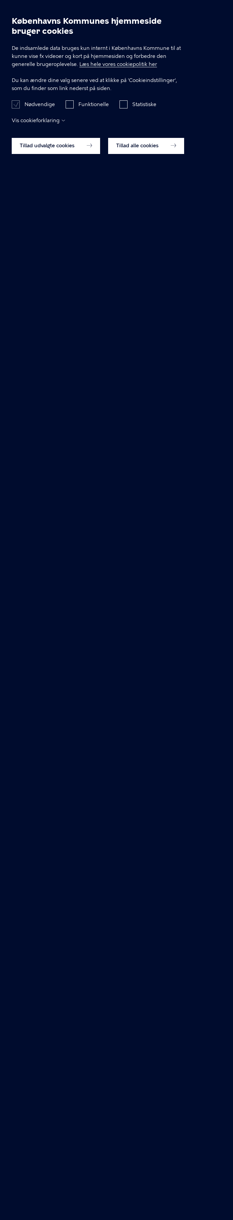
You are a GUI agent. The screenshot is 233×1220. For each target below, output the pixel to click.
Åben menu (217, 11)
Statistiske (144, 1162)
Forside (19, 33)
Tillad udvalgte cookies (56, 1203)
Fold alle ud (200, 656)
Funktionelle (93, 1162)
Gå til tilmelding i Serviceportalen (61, 216)
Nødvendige (39, 1162)
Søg (201, 11)
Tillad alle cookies (146, 1203)
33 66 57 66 (51, 576)
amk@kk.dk (29, 1052)
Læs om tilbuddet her (46, 825)
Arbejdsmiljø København (37, 11)
